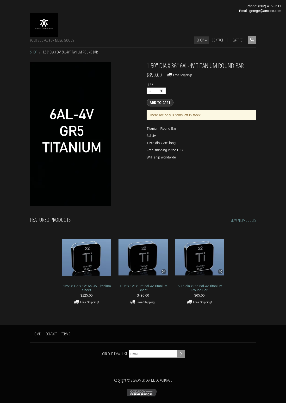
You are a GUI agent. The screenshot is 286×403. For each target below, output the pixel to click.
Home (36, 334)
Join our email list (114, 353)
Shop (202, 40)
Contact (217, 40)
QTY (150, 84)
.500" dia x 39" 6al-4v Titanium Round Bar (199, 288)
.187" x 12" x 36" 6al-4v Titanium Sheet (143, 288)
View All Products (243, 220)
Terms (66, 334)
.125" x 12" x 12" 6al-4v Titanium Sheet (86, 288)
